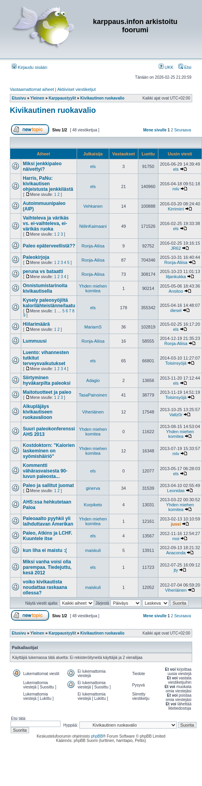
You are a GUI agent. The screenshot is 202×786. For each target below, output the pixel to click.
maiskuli (93, 550)
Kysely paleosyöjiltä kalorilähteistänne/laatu (49, 302)
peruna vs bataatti (43, 271)
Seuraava (182, 130)
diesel (176, 310)
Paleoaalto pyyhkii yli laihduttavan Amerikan (48, 521)
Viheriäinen (93, 412)
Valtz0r (175, 414)
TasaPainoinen (93, 395)
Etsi (184, 67)
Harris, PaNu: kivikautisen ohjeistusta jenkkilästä (48, 183)
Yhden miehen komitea (93, 288)
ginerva (93, 488)
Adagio (92, 380)
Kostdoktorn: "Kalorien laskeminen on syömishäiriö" (49, 451)
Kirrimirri (176, 209)
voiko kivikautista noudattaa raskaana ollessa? (45, 587)
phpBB (97, 736)
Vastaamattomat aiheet (32, 89)
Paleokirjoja (36, 257)
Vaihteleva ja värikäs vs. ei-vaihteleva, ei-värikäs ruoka (46, 223)
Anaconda (176, 552)
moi (176, 538)
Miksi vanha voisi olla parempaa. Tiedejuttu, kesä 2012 (47, 567)
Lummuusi (35, 341)
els (92, 166)
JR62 (176, 248)
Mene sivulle (154, 130)
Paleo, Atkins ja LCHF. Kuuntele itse (47, 535)
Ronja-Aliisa (93, 246)
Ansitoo (176, 291)
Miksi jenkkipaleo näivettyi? (42, 166)
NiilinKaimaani (93, 226)
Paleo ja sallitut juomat (48, 485)
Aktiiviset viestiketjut (76, 89)
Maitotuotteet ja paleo (47, 392)
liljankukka (176, 276)
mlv (176, 188)
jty (176, 570)
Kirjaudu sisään (29, 67)
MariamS (92, 327)
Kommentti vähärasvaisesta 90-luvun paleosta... (45, 471)
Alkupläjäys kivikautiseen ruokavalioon (37, 412)
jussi (176, 524)
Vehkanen (93, 206)
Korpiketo (93, 504)
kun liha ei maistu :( (45, 550)
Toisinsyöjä (176, 363)
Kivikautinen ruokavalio (53, 110)
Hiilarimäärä (36, 324)
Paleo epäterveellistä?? (49, 246)
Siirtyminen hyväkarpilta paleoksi (46, 380)
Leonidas (176, 490)
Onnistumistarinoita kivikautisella (45, 288)
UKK (166, 67)
